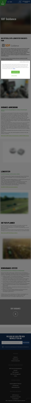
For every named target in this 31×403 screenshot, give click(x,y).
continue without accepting (24, 61)
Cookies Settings (14, 75)
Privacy (14, 68)
